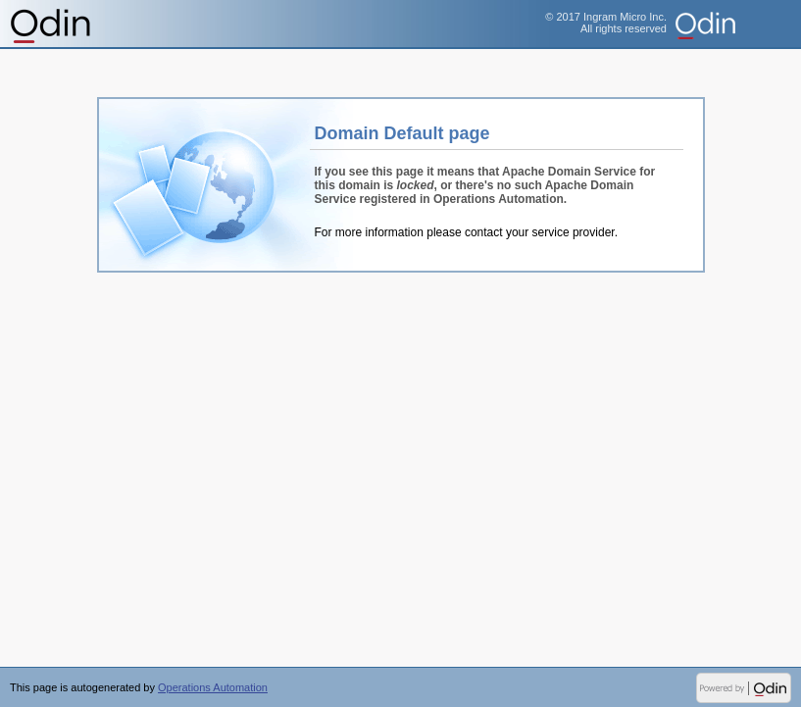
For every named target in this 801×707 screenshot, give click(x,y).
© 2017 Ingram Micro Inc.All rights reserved (606, 22)
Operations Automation (51, 24)
